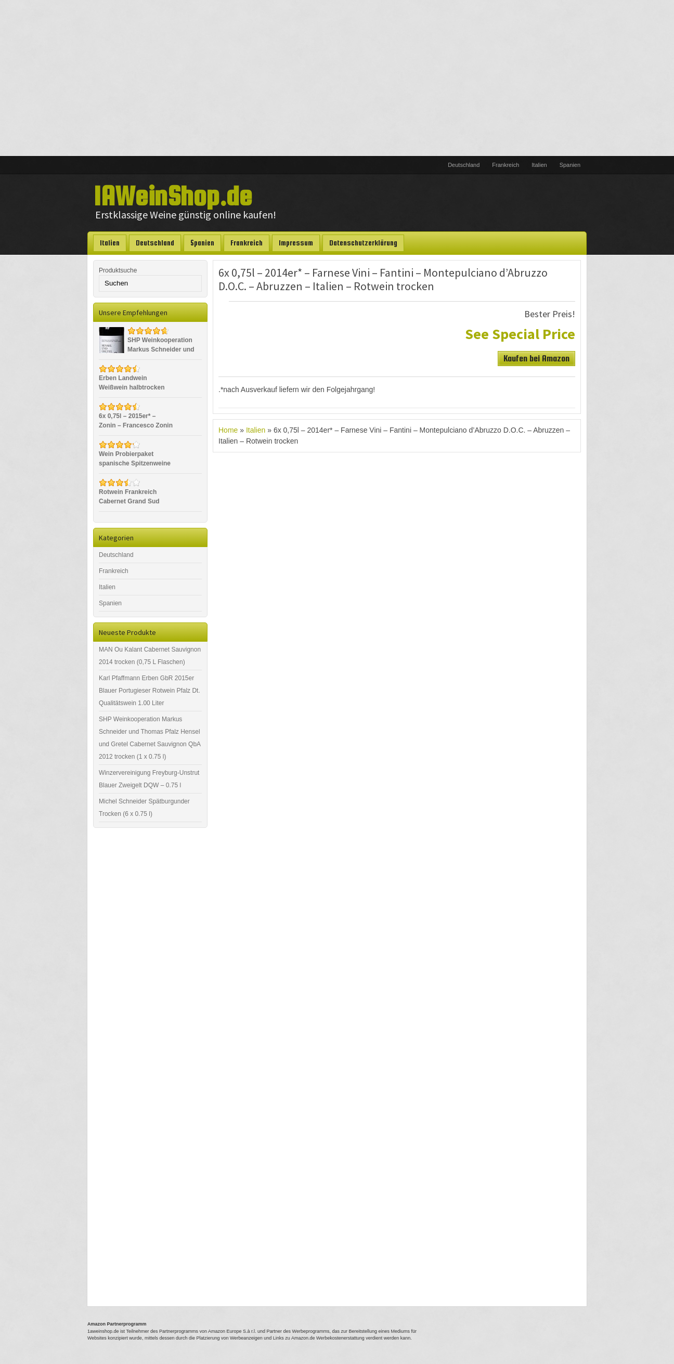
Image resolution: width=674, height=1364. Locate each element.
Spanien (570, 165)
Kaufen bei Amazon (536, 358)
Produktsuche (118, 270)
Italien (539, 165)
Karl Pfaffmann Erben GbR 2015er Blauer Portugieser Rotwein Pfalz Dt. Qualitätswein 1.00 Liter (149, 690)
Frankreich (505, 165)
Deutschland (463, 165)
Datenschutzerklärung (363, 243)
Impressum (296, 243)
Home (228, 430)
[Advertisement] (337, 78)
